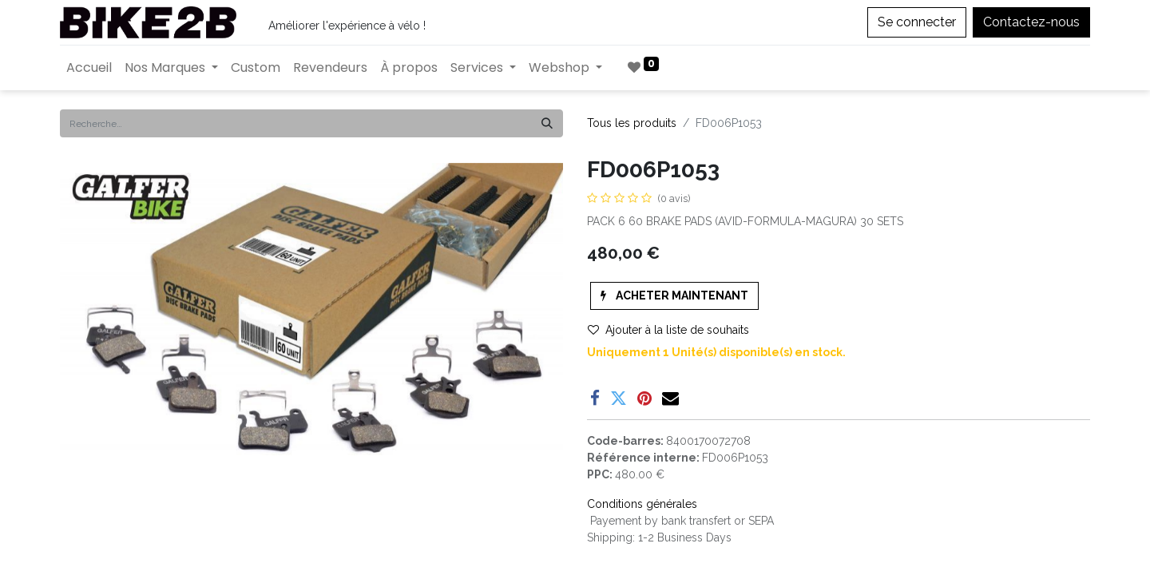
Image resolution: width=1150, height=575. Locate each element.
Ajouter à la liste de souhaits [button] (668, 329)
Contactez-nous (1031, 22)
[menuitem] (89, 68)
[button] (674, 296)
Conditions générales (642, 504)
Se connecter (917, 22)
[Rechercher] (547, 123)
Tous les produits (631, 123)
